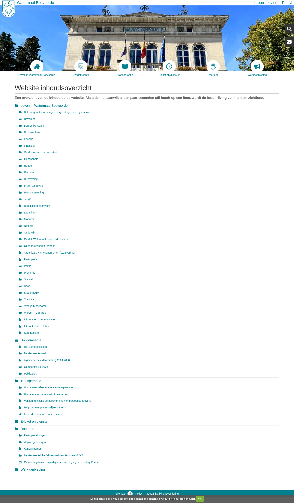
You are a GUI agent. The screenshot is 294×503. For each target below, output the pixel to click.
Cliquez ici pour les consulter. (178, 498)
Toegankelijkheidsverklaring (163, 493)
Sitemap (120, 493)
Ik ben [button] (259, 3)
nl (290, 3)
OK (200, 498)
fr (284, 3)
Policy (138, 493)
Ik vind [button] (272, 3)
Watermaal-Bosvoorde (35, 3)
